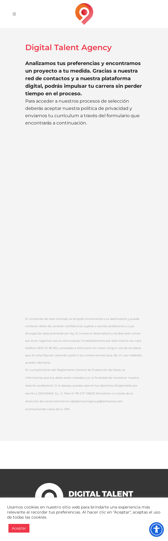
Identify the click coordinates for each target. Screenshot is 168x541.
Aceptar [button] (19, 528)
